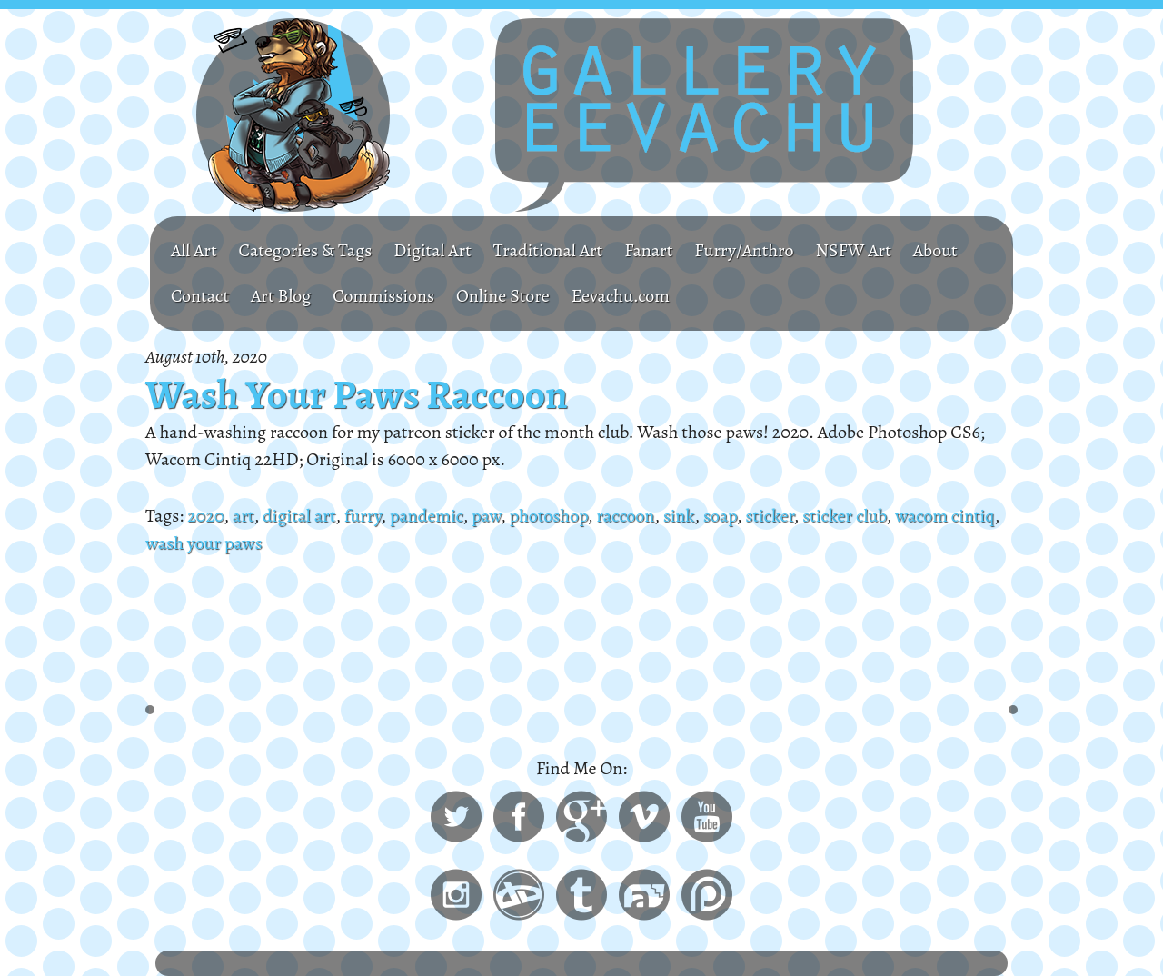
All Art (194, 250)
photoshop (549, 515)
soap (720, 515)
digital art (299, 515)
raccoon (625, 515)
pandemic (426, 515)
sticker (769, 515)
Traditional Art (547, 250)
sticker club (844, 515)
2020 (205, 515)
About (935, 250)
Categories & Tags (306, 250)
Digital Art (432, 250)
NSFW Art (852, 250)
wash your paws (203, 543)
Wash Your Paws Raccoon (356, 394)
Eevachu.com (621, 296)
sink (679, 515)
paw (486, 515)
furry (363, 515)
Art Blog (281, 296)
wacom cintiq (944, 515)
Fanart (648, 250)
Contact (200, 296)
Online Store (503, 296)
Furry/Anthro (743, 250)
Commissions (383, 296)
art (243, 515)
